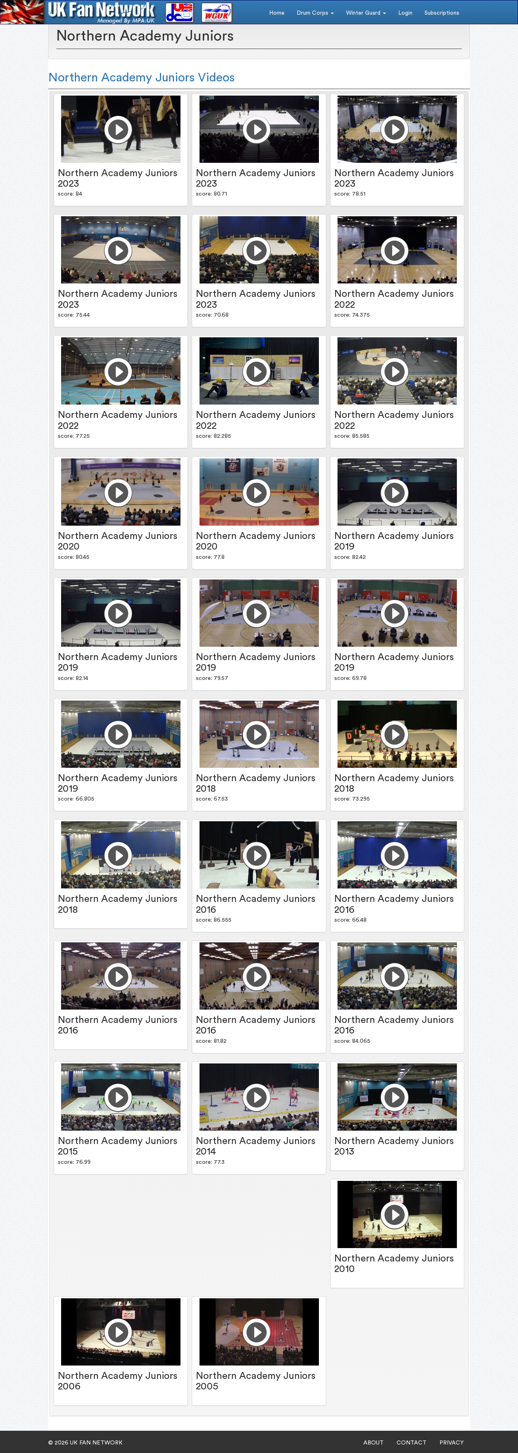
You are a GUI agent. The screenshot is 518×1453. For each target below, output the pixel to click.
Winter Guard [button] (366, 13)
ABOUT (373, 1443)
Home (276, 13)
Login (405, 13)
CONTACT (412, 1443)
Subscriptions (442, 13)
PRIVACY (451, 1443)
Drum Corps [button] (315, 13)
